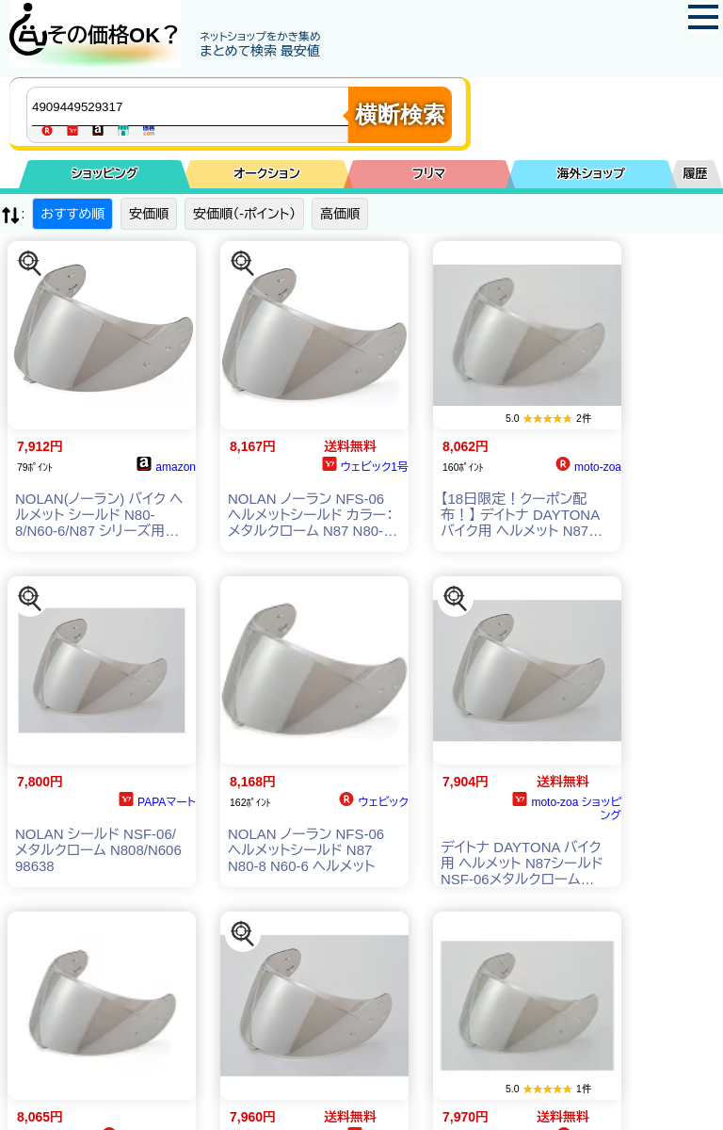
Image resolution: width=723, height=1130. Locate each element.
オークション (266, 174)
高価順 (340, 213)
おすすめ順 (72, 213)
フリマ (428, 174)
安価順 (149, 213)
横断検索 (400, 114)
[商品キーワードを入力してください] (192, 106)
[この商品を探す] (30, 264)
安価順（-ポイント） (244, 213)
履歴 (695, 174)
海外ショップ (591, 174)
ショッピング (105, 174)
